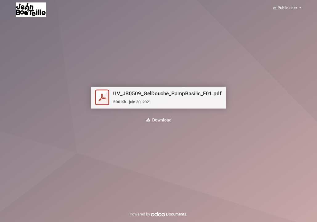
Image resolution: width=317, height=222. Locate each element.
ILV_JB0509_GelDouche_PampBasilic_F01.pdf (167, 93)
